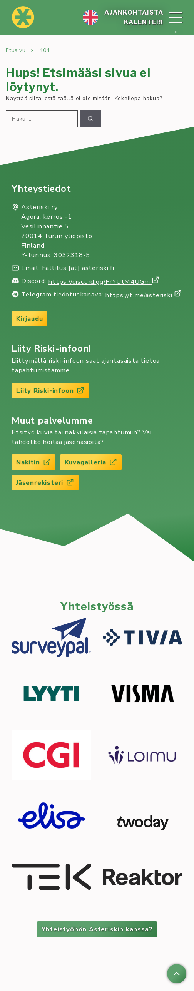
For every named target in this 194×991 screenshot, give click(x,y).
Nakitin (33, 462)
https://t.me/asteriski (143, 295)
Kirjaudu (29, 318)
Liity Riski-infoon (50, 390)
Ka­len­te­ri (143, 22)
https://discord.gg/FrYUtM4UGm (103, 281)
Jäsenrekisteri (45, 482)
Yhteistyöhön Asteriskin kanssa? (97, 929)
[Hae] (90, 118)
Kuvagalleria (91, 462)
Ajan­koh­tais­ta (133, 12)
